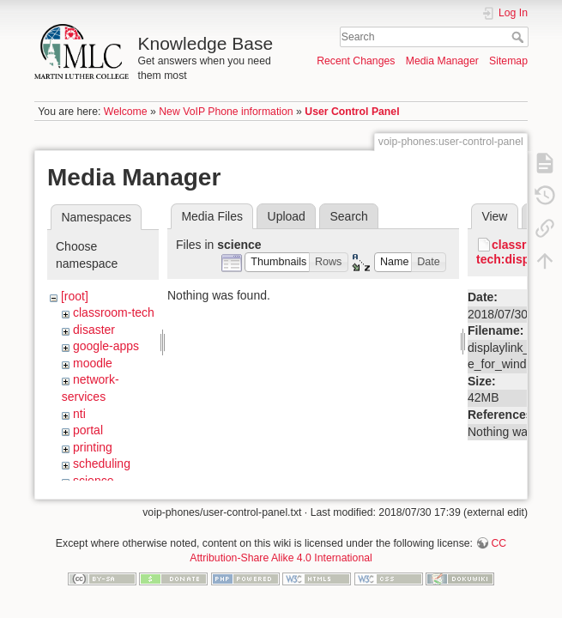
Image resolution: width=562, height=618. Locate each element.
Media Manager (442, 61)
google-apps (106, 346)
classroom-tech (113, 312)
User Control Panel (352, 112)
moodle (92, 363)
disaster (94, 329)
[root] (74, 296)
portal (88, 430)
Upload (286, 216)
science (93, 481)
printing (92, 447)
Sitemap (508, 61)
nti (79, 414)
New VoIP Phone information (226, 112)
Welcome (126, 112)
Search (519, 37)
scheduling (101, 463)
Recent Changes (356, 61)
